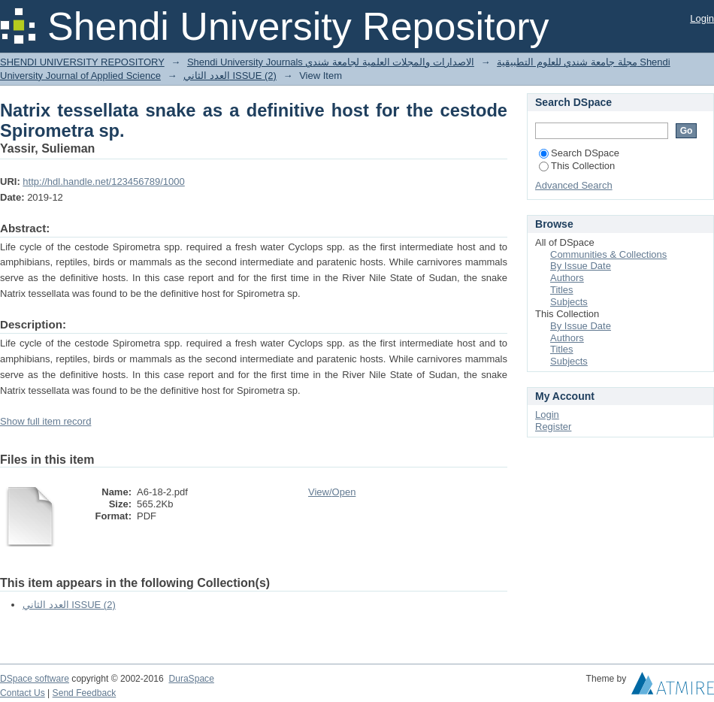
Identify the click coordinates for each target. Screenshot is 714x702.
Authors (567, 277)
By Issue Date (580, 265)
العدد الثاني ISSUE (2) (230, 75)
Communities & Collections (608, 254)
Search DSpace (579, 153)
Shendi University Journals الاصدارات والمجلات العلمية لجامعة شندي (330, 62)
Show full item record (45, 421)
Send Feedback (84, 693)
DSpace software (34, 678)
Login (702, 18)
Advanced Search (574, 185)
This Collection (577, 165)
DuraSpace (190, 678)
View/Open (331, 492)
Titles (561, 289)
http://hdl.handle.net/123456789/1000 (103, 181)
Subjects (569, 301)
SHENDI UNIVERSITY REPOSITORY (82, 62)
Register (553, 426)
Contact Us (22, 693)
